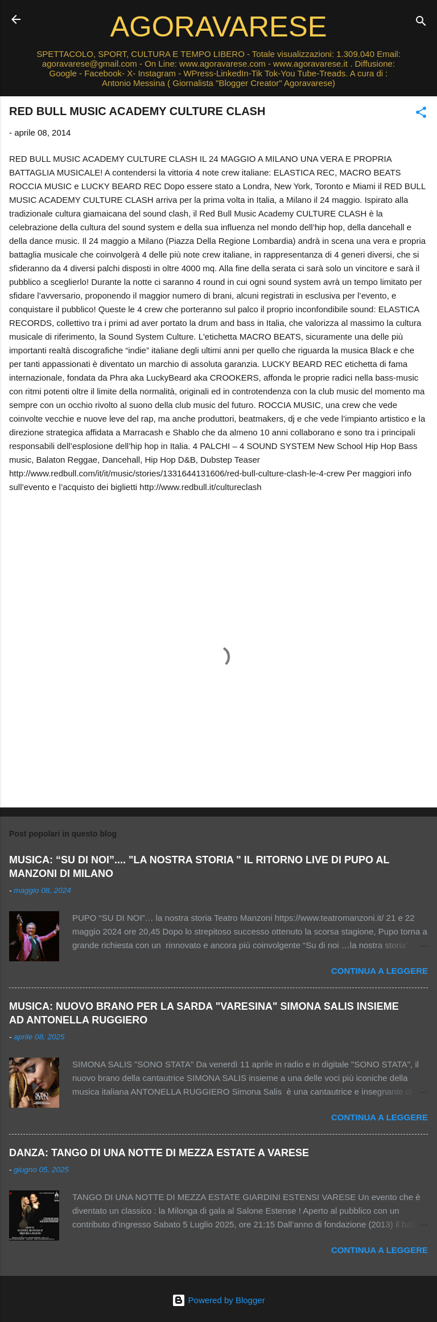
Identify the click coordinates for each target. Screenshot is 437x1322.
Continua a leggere (379, 971)
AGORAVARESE (218, 26)
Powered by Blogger (218, 1300)
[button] (421, 114)
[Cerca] (421, 23)
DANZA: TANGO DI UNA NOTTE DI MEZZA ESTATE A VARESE (159, 1152)
